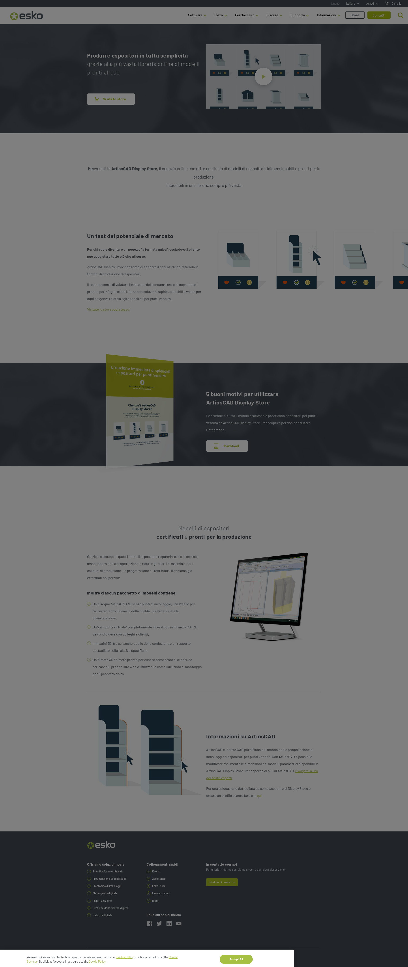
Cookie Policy (124, 962)
